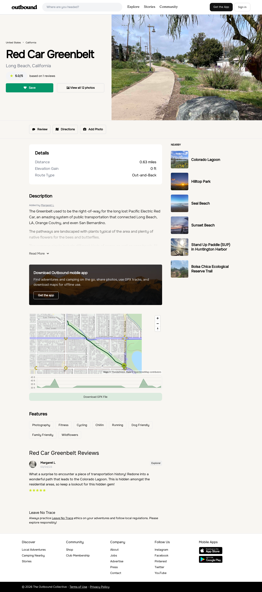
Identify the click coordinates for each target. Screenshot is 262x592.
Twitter (159, 567)
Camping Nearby (33, 555)
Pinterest (161, 561)
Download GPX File (96, 397)
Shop (69, 550)
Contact (115, 573)
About (114, 550)
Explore (133, 7)
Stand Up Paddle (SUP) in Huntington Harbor (210, 247)
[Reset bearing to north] (157, 328)
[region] (95, 344)
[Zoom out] (157, 323)
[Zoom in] (157, 318)
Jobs (113, 555)
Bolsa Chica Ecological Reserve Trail (210, 268)
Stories (149, 7)
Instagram (161, 550)
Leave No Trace (62, 518)
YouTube (160, 573)
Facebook (161, 555)
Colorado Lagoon (205, 159)
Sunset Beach (203, 225)
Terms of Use (78, 587)
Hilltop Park (200, 181)
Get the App (221, 7)
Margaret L (47, 205)
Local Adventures (34, 550)
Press (114, 567)
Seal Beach (200, 203)
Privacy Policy (100, 587)
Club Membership (78, 555)
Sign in (242, 7)
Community (169, 7)
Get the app (46, 295)
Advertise (116, 561)
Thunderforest (118, 372)
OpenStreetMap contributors (147, 372)
